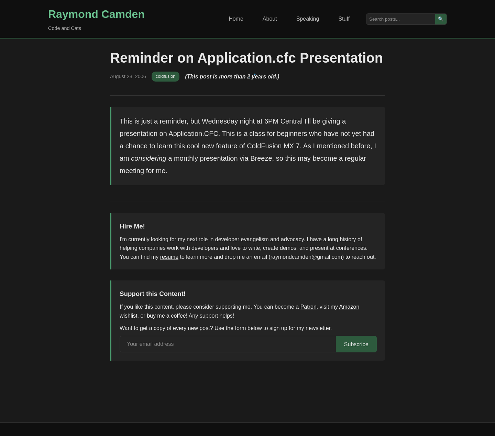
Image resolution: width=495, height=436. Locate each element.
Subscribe (356, 344)
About (270, 19)
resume (169, 257)
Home (236, 19)
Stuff (344, 19)
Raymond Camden (96, 14)
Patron (308, 307)
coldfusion (166, 76)
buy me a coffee (166, 316)
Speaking (307, 19)
